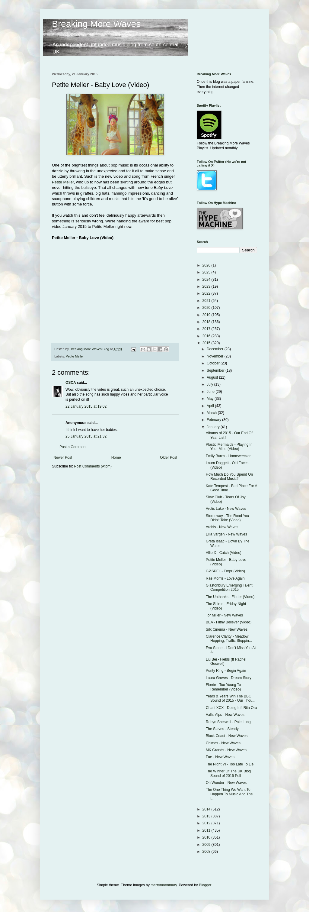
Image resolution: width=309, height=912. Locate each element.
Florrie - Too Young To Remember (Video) (223, 687)
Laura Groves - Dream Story (228, 678)
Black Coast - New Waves (226, 736)
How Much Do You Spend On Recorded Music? (229, 476)
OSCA (70, 382)
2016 (207, 336)
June (211, 392)
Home (116, 457)
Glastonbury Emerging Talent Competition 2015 (229, 587)
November (216, 356)
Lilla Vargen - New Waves (226, 534)
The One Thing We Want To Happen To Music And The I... (229, 793)
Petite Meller (63, 182)
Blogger (205, 885)
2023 (207, 286)
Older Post (168, 457)
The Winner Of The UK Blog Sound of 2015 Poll (228, 773)
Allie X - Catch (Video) (223, 553)
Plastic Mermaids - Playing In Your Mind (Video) (229, 446)
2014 (207, 809)
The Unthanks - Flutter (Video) (230, 597)
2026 (207, 265)
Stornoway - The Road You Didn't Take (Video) (227, 518)
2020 (207, 308)
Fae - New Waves (220, 757)
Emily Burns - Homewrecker (228, 456)
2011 (207, 830)
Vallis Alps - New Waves (225, 715)
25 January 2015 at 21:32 (86, 436)
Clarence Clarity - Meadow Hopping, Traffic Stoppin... (229, 638)
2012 (207, 823)
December (216, 349)
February (214, 420)
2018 (207, 322)
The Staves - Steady (222, 729)
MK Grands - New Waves (226, 750)
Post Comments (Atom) (93, 466)
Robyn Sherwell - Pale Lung (228, 722)
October (214, 363)
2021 (207, 301)
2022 (207, 293)
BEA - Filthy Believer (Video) (228, 622)
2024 (207, 279)
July (210, 384)
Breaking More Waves (96, 24)
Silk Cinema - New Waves (226, 629)
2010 (207, 837)
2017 (207, 329)
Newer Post (62, 457)
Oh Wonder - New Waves (226, 783)
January (214, 427)
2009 (207, 844)
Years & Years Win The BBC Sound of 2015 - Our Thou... (230, 698)
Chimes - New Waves (223, 743)
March (212, 413)
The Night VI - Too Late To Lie (229, 764)
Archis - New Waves (222, 527)
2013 (207, 816)
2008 (207, 851)
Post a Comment (72, 447)
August (213, 377)
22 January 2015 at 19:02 (86, 406)
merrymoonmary (164, 885)
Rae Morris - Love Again (225, 578)
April (211, 406)
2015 (207, 343)
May (211, 398)
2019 (207, 315)
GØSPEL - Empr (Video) (225, 571)
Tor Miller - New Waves (224, 615)
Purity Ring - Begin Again (226, 670)
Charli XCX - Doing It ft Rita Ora (231, 708)
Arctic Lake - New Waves (226, 508)
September (216, 370)
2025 (207, 272)
